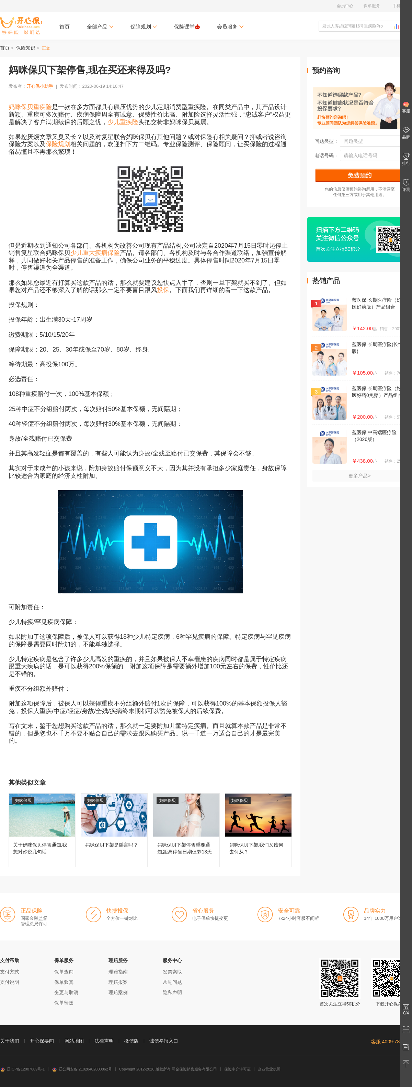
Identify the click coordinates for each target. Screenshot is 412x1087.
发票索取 (172, 972)
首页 (64, 27)
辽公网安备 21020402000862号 (82, 1069)
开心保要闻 (42, 1041)
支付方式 (9, 972)
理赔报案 (118, 982)
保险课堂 (187, 27)
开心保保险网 (21, 26)
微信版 (131, 1041)
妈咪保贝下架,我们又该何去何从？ (258, 830)
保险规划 (58, 144)
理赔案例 (118, 992)
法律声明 (104, 1041)
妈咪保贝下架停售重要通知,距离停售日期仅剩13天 (186, 830)
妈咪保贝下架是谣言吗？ (114, 830)
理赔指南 (118, 972)
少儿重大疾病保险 (95, 252)
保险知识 (25, 48)
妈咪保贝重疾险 (30, 107)
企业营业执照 (269, 1069)
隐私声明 (172, 992)
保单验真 (63, 982)
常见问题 (172, 982)
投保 (163, 290)
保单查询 (63, 972)
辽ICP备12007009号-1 (22, 1069)
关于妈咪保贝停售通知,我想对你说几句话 (42, 830)
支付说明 (9, 982)
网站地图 (74, 1041)
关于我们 (9, 1041)
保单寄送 (63, 1002)
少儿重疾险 (122, 122)
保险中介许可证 (237, 1069)
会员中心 (345, 5)
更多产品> (359, 475)
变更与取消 (66, 992)
